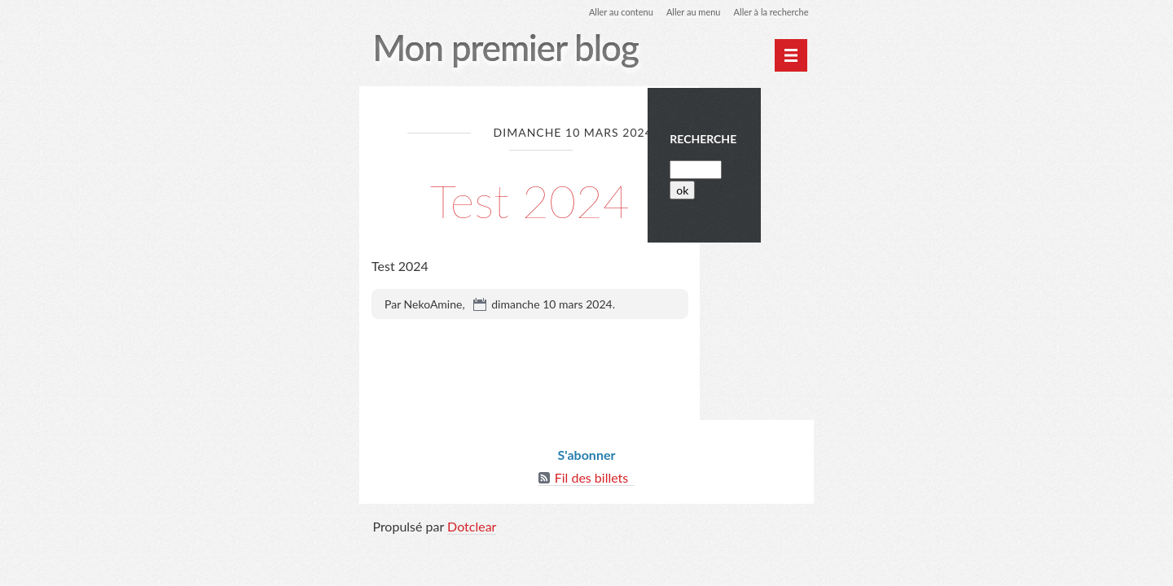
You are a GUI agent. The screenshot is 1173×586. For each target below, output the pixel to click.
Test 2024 (530, 199)
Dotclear (472, 531)
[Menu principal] (789, 55)
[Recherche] (748, 182)
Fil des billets (592, 482)
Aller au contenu (605, 12)
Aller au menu (683, 12)
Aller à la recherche (766, 12)
